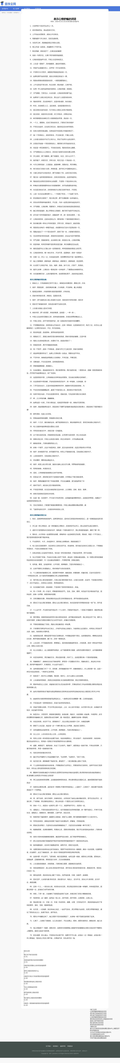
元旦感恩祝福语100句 (97, 1034)
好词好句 (5, 9)
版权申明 (62, 1046)
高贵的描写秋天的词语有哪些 (33, 960)
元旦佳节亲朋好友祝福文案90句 (100, 1032)
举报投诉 (70, 1046)
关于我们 (48, 1046)
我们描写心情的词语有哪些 (33, 998)
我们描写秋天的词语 (97, 1023)
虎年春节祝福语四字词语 (98, 1013)
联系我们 (55, 1046)
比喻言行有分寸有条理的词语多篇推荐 (36, 976)
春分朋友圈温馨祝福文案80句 (100, 1036)
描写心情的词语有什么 (31, 971)
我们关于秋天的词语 (30, 955)
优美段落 (38, 9)
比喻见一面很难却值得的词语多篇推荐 (36, 1003)
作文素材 (9, 12)
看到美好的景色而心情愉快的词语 (101, 1019)
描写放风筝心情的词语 (31, 992)
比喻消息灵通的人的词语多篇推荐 (35, 965)
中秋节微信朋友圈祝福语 (98, 1038)
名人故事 (16, 9)
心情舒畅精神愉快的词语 (98, 1011)
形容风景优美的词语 (97, 1025)
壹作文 (4, 12)
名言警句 (27, 9)
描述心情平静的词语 (97, 1021)
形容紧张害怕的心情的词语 (33, 981)
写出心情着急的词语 (30, 987)
